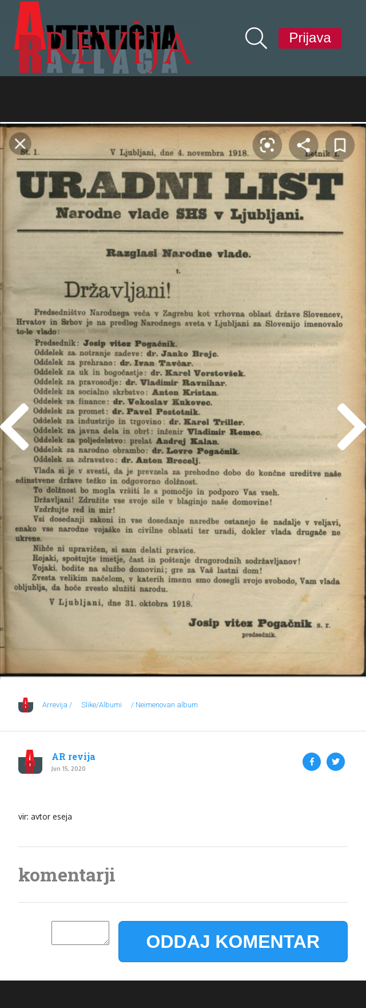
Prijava (310, 37)
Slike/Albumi (101, 704)
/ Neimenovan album (164, 704)
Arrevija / (57, 704)
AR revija (73, 756)
